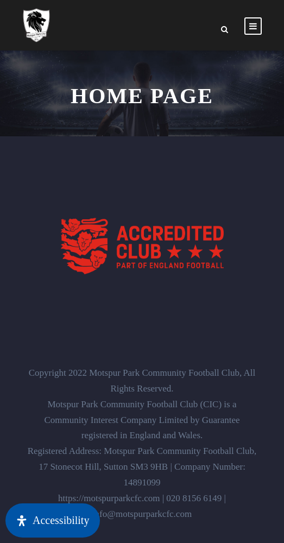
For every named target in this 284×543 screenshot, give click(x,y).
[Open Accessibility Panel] (52, 520)
